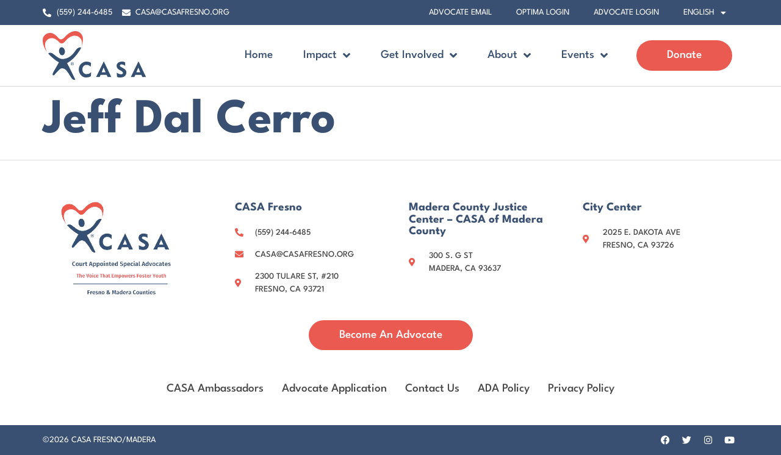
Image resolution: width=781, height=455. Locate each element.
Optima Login (542, 12)
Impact (326, 55)
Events (584, 55)
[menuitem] (704, 13)
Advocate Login (626, 12)
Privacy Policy (581, 388)
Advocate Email (460, 12)
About (509, 55)
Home (259, 55)
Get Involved (419, 55)
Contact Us (432, 388)
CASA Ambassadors (215, 388)
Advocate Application (334, 388)
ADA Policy (504, 388)
